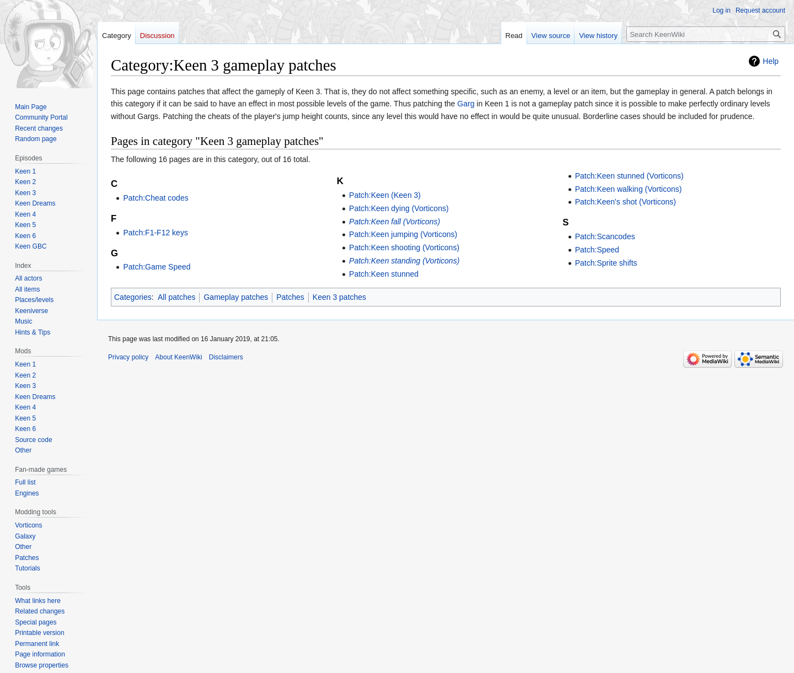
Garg (465, 103)
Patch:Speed (597, 249)
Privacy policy (128, 357)
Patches (290, 297)
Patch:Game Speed (156, 266)
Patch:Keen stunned (384, 274)
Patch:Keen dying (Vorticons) (399, 208)
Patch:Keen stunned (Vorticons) (629, 175)
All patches (176, 297)
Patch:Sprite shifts (606, 263)
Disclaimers (226, 357)
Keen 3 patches (339, 297)
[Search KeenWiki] (705, 34)
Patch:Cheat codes (155, 197)
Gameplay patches (235, 297)
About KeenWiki (178, 357)
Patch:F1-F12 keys (155, 232)
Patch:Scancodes (605, 236)
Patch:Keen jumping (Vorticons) (403, 234)
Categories (133, 297)
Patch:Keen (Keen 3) (385, 195)
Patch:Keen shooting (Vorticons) (404, 247)
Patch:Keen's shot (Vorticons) (625, 201)
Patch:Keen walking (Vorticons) (628, 189)
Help (771, 61)
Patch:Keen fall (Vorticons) (394, 221)
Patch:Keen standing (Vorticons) (404, 260)
